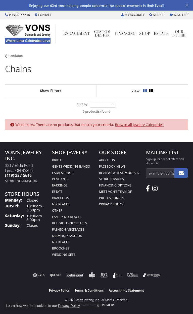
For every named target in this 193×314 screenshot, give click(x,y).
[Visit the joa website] (117, 275)
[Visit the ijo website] (55, 275)
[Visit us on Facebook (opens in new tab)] (148, 188)
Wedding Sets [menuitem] (63, 254)
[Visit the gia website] (39, 275)
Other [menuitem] (57, 210)
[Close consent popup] (97, 305)
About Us (107, 160)
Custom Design (102, 34)
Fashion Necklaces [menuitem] (68, 229)
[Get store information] (21, 181)
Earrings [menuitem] (60, 185)
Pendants (16, 56)
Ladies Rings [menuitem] (62, 172)
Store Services (111, 179)
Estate (161, 34)
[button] (132, 15)
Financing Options (115, 185)
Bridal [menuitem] (57, 160)
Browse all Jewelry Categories (139, 124)
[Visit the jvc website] (132, 275)
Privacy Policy (111, 204)
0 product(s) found (96, 111)
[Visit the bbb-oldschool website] (92, 275)
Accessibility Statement (126, 290)
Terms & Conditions (89, 290)
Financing (125, 34)
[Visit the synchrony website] (151, 275)
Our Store (178, 34)
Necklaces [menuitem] (61, 204)
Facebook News (112, 166)
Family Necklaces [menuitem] (66, 216)
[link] (17, 15)
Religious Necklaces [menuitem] (69, 223)
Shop (144, 34)
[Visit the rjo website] (104, 275)
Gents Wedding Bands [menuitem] (71, 166)
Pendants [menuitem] (60, 179)
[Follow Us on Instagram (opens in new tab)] (155, 188)
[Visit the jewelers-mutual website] (75, 275)
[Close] (187, 5)
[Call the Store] (18, 175)
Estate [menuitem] (57, 191)
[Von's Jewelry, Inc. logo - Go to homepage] (30, 34)
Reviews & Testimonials (119, 172)
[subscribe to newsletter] (181, 173)
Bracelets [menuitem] (60, 198)
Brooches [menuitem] (60, 248)
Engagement (76, 34)
